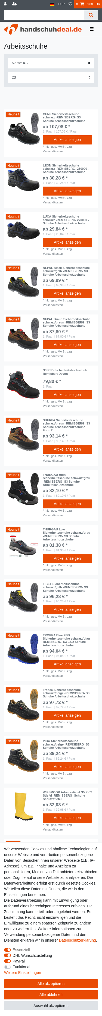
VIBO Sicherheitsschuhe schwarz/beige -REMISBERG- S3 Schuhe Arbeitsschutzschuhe (66, 744)
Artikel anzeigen (67, 139)
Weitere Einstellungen (22, 972)
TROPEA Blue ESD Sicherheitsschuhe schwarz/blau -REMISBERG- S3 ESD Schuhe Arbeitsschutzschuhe (67, 640)
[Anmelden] (6, 4)
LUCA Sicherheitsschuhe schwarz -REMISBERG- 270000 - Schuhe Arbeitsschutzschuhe (66, 220)
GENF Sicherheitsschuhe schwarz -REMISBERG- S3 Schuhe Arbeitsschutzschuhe (64, 117)
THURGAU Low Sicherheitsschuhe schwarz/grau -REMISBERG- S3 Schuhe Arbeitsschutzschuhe (66, 534)
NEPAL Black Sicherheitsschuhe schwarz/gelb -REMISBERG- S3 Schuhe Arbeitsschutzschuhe (66, 271)
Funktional (21, 967)
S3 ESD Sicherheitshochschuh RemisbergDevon (65, 372)
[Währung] (61, 4)
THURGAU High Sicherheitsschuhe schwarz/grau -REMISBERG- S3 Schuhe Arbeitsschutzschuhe (66, 479)
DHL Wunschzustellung (32, 955)
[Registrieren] (15, 4)
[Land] (52, 4)
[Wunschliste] (70, 4)
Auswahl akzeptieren (51, 1006)
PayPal (19, 961)
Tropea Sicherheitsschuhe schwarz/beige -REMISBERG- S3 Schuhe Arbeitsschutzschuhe (66, 693)
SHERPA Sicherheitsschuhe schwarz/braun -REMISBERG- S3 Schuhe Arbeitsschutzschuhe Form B (66, 425)
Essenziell (21, 950)
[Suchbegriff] (44, 15)
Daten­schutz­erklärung (77, 940)
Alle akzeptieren (51, 984)
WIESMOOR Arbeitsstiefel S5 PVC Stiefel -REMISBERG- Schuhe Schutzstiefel (67, 796)
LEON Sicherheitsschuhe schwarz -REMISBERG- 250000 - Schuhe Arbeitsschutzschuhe (66, 169)
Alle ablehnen (51, 994)
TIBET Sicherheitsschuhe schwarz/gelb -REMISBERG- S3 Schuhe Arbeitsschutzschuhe (65, 587)
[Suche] (91, 15)
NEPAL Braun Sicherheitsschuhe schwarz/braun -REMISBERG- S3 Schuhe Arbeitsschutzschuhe (66, 322)
